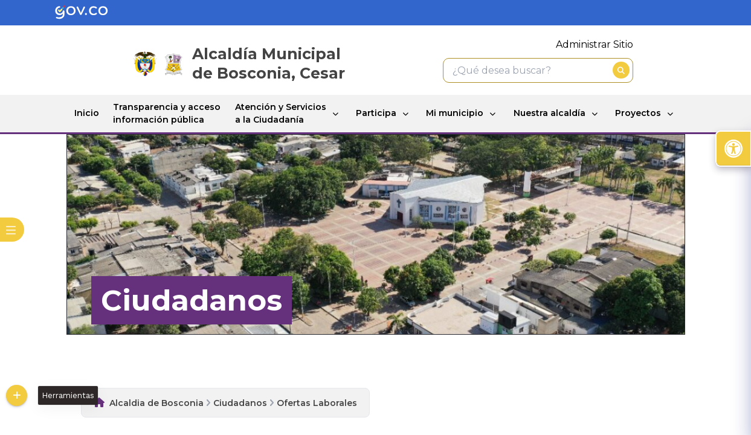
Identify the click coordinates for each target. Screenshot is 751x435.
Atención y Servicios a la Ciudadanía (280, 113)
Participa (376, 113)
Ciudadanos (240, 403)
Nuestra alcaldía (549, 113)
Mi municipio (454, 113)
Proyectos (638, 113)
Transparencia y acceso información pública (167, 113)
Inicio (86, 113)
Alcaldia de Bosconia (156, 403)
